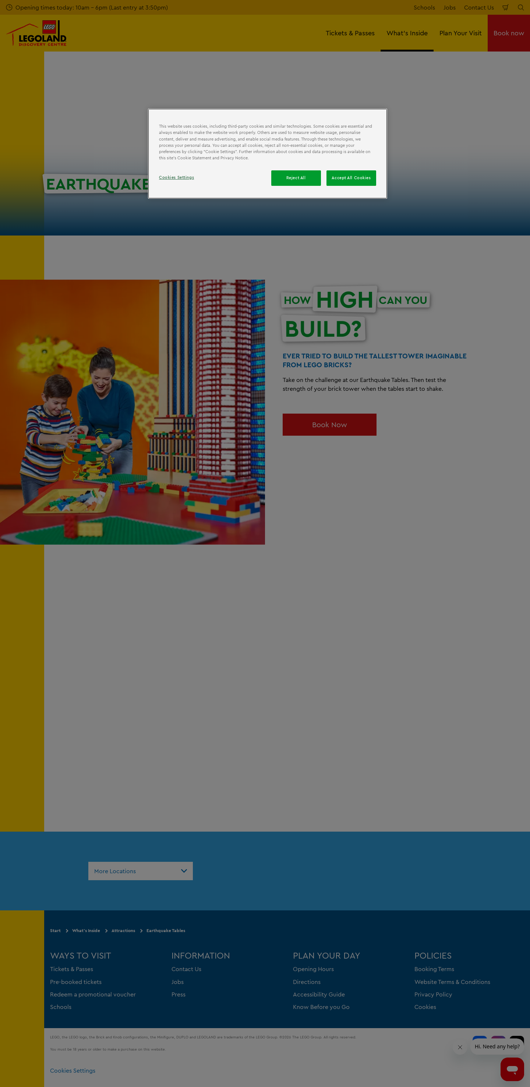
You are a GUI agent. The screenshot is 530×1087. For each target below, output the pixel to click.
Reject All (296, 177)
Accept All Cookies (351, 177)
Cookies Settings (176, 177)
